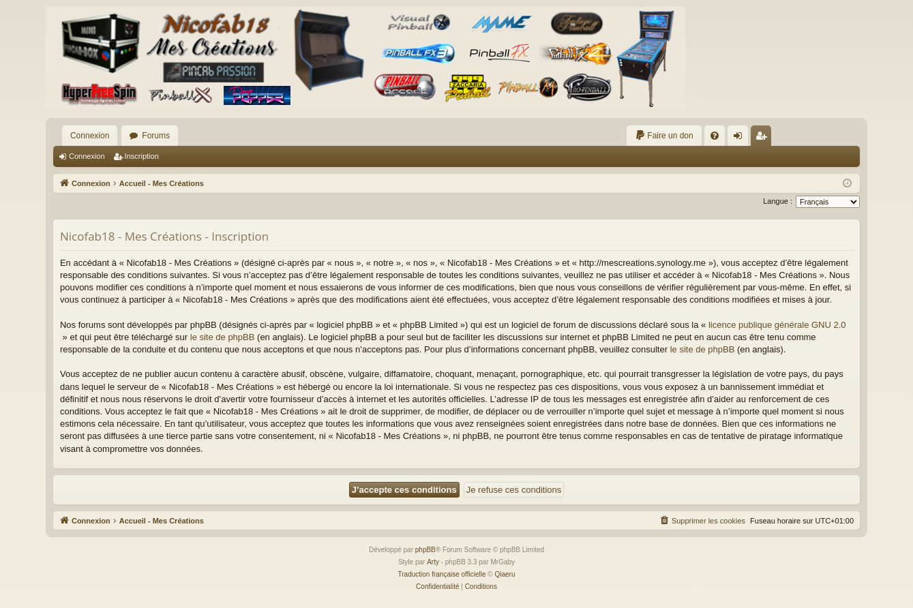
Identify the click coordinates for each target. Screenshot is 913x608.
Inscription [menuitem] (763, 138)
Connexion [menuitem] (740, 138)
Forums (156, 135)
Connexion (89, 135)
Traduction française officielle (442, 574)
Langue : (777, 201)
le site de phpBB (222, 337)
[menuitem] (664, 135)
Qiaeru (504, 574)
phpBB (425, 549)
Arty (433, 562)
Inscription (142, 156)
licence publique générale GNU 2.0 (777, 325)
